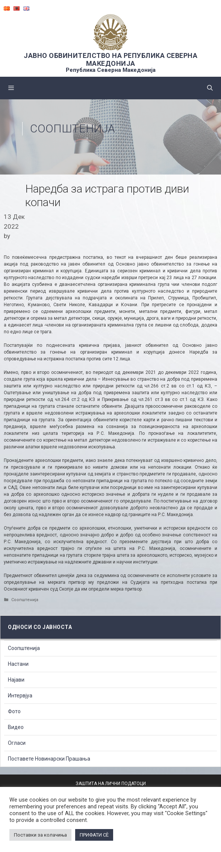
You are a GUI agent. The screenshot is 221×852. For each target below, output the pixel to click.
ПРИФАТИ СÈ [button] (94, 835)
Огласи (17, 743)
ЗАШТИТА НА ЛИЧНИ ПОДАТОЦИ (111, 783)
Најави (16, 680)
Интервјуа (20, 696)
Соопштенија (72, 128)
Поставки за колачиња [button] (40, 835)
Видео (16, 727)
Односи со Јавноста (40, 627)
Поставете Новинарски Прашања (49, 759)
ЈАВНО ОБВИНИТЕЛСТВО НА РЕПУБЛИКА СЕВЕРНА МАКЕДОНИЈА (110, 59)
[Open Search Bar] (210, 88)
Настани (18, 664)
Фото (14, 711)
